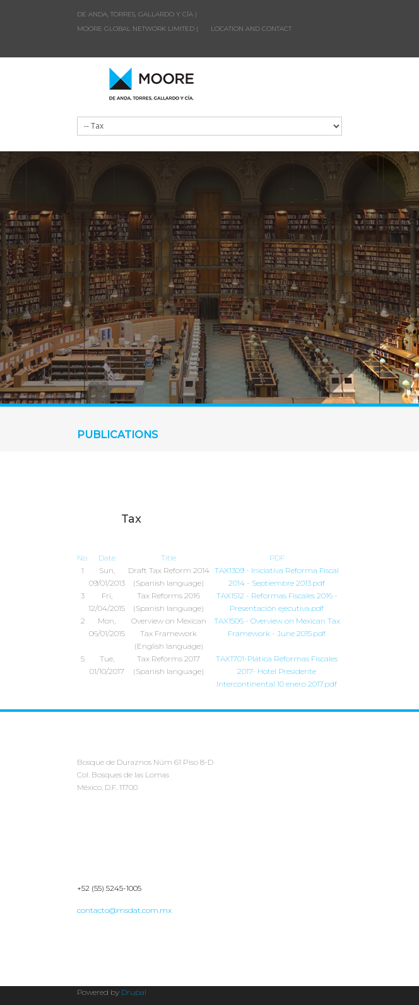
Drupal (133, 992)
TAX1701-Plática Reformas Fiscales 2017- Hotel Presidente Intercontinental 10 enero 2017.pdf (277, 671)
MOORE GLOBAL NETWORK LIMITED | (137, 29)
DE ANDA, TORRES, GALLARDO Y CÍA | (137, 14)
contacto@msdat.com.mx (124, 910)
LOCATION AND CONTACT (251, 29)
